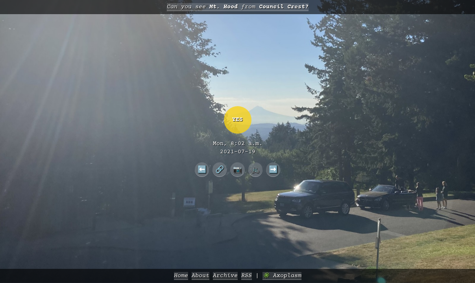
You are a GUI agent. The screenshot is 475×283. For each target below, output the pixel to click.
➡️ (273, 169)
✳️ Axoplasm (281, 275)
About (200, 275)
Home (181, 275)
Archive (225, 275)
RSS (246, 275)
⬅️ (202, 169)
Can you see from (238, 7)
